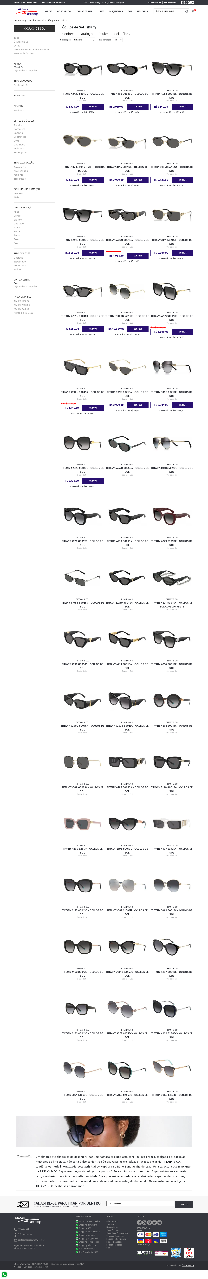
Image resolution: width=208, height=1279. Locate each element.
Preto (17, 235)
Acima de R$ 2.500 (23, 312)
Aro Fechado (21, 171)
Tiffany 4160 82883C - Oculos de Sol (171, 1035)
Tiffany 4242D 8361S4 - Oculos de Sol (82, 95)
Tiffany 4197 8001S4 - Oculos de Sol (127, 789)
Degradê (18, 257)
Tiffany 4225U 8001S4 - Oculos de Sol (127, 604)
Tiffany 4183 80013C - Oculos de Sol (82, 1035)
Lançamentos (116, 11)
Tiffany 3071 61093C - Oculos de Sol (82, 1096)
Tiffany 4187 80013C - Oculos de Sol (171, 973)
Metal (17, 197)
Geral (17, 45)
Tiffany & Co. (52, 20)
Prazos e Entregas (114, 1242)
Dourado (19, 223)
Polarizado (20, 265)
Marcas (48, 11)
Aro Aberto (20, 167)
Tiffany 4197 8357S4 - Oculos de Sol (171, 850)
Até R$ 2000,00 (22, 305)
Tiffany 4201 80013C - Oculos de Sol (171, 727)
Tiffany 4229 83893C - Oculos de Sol (171, 543)
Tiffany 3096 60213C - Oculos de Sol (171, 394)
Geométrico (20, 136)
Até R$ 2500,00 (22, 308)
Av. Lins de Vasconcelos (89, 1221)
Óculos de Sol (64, 11)
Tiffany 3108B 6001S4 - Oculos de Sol (82, 604)
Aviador (18, 125)
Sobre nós (110, 1224)
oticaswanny (20, 20)
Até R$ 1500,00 (22, 301)
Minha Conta (170, 2)
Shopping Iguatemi (87, 1235)
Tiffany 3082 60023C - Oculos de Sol (171, 912)
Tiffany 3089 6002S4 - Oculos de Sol (82, 789)
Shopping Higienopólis (89, 1242)
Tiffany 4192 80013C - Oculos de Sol (82, 973)
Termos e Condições (115, 1236)
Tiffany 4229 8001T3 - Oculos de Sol (82, 543)
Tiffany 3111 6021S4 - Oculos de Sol (172, 241)
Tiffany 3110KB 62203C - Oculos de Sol (127, 317)
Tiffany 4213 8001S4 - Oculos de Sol (127, 666)
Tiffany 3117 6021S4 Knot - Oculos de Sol (82, 168)
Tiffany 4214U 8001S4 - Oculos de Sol (82, 394)
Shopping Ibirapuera (88, 1225)
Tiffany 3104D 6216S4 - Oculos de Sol (171, 168)
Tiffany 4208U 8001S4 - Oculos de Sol (82, 727)
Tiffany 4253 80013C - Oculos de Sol (171, 95)
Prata (17, 231)
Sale (130, 11)
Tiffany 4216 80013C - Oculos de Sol (171, 666)
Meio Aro (19, 174)
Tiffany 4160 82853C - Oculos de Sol (127, 1096)
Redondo (19, 148)
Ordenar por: (65, 40)
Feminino (19, 110)
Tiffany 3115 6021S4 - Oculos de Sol (127, 168)
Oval (16, 140)
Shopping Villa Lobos (88, 1245)
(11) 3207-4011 (58, 2)
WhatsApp (77, 1221)
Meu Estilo (142, 11)
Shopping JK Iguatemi (88, 1238)
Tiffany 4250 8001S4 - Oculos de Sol (127, 95)
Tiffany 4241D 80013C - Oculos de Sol (82, 241)
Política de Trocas (114, 1245)
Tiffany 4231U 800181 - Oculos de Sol (82, 317)
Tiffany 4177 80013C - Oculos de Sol (82, 912)
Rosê (16, 243)
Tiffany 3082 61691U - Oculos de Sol (127, 912)
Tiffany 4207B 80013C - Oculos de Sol (127, 727)
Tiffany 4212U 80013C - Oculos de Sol (172, 317)
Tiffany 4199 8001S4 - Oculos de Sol (172, 789)
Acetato (18, 193)
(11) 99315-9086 (30, 2)
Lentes (101, 11)
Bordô (17, 215)
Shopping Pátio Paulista (89, 1232)
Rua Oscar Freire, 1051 (88, 1252)
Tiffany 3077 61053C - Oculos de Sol (127, 1035)
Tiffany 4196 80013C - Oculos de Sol (127, 850)
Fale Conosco (112, 1221)
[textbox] (169, 11)
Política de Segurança (116, 1239)
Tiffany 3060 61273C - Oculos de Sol (171, 1096)
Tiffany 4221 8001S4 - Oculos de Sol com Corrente (171, 604)
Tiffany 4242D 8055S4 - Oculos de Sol (127, 469)
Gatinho (18, 132)
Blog (108, 1248)
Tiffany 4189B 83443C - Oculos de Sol (127, 973)
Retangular (20, 152)
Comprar (93, 107)
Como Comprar (112, 1230)
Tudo (17, 37)
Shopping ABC (85, 1228)
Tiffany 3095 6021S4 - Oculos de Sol (127, 394)
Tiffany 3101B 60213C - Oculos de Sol (172, 469)
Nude (17, 227)
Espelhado (20, 261)
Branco (18, 219)
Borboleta (19, 129)
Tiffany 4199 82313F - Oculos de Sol (82, 850)
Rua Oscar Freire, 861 (88, 1249)
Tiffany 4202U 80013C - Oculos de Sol (82, 469)
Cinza (64, 20)
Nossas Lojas (112, 1227)
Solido (17, 269)
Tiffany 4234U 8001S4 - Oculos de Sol (127, 241)
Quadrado (19, 144)
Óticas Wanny (188, 1265)
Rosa (16, 239)
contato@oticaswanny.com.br (29, 1240)
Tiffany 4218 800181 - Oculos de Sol (82, 666)
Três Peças (20, 178)
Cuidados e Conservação (117, 1233)
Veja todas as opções (25, 70)
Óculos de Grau (84, 11)
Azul (16, 211)
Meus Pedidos (154, 2)
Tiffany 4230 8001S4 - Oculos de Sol (127, 543)
